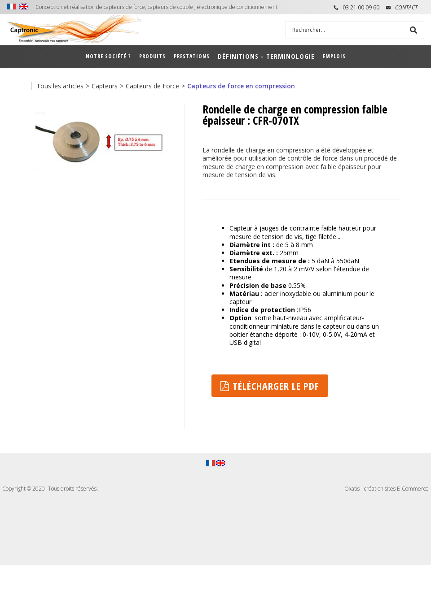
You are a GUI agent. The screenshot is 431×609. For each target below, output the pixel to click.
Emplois (334, 56)
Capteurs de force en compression (241, 86)
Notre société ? (108, 56)
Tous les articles (60, 86)
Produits (152, 56)
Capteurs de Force (152, 86)
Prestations (192, 56)
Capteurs (105, 86)
